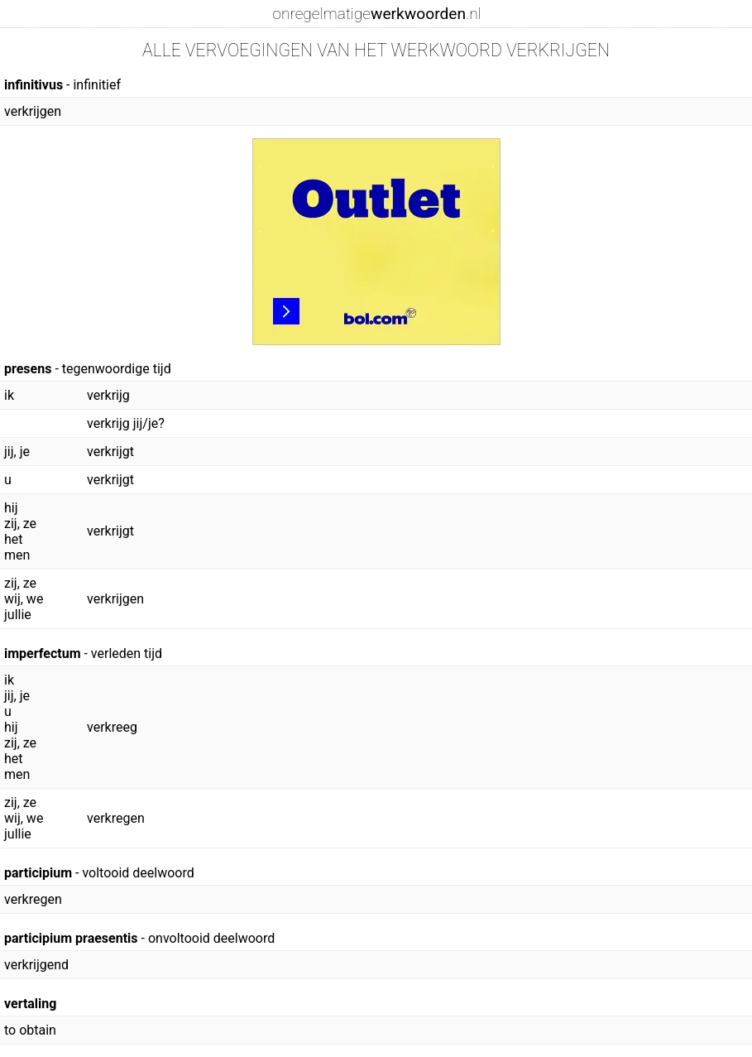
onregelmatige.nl (376, 13)
